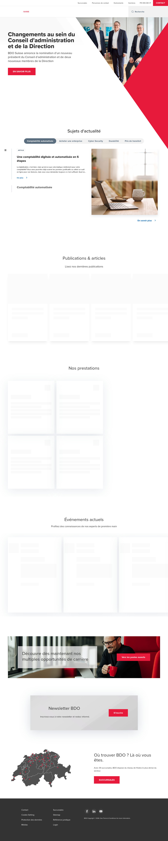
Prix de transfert (133, 141)
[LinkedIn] (94, 811)
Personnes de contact (100, 3)
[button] (160, 3)
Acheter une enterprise (70, 141)
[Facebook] (87, 811)
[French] (141, 3)
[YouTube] (101, 811)
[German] (147, 3)
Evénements (118, 3)
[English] (144, 3)
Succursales (82, 3)
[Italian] (150, 3)
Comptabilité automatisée (40, 141)
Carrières (131, 3)
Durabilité (114, 141)
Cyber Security (95, 141)
